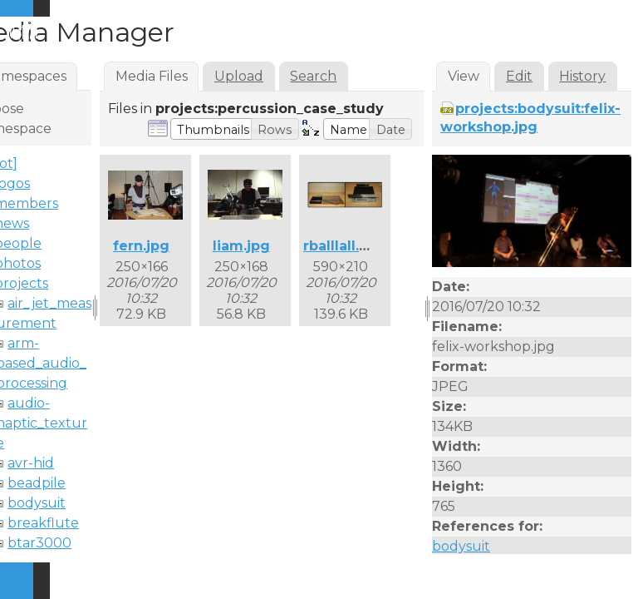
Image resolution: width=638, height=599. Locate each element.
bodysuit (36, 503)
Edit (519, 76)
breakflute (43, 523)
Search (313, 76)
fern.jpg (141, 246)
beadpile (36, 483)
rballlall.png (345, 246)
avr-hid (30, 463)
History (582, 76)
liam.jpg (241, 246)
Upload (238, 76)
